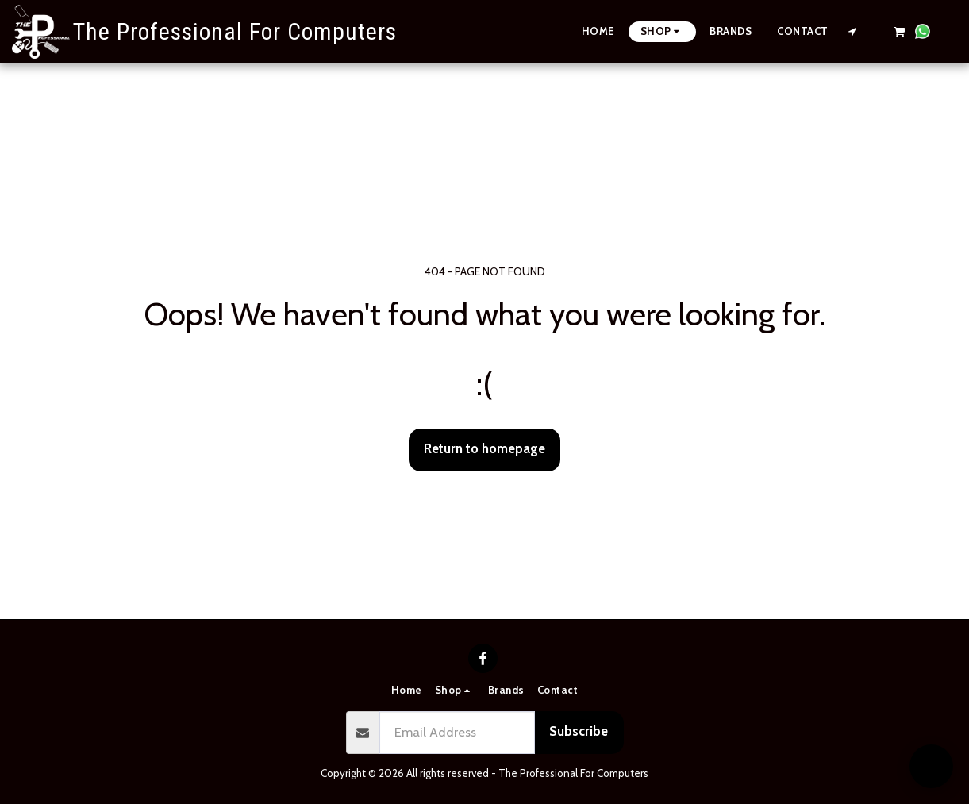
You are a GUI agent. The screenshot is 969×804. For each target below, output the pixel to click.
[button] (852, 31)
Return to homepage (484, 448)
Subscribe (578, 731)
